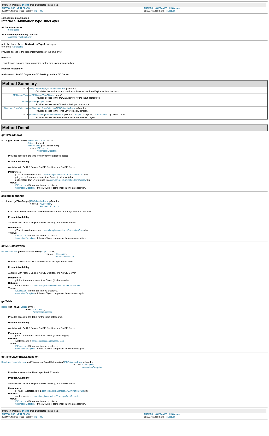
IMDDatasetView (20, 97)
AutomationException (46, 157)
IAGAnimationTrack (56, 90)
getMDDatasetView (38, 97)
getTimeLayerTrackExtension (42, 111)
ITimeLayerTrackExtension (15, 111)
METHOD (38, 11)
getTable (33, 104)
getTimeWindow (36, 118)
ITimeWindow (101, 118)
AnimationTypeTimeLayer (20, 37)
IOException (42, 154)
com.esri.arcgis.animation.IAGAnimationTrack (63, 181)
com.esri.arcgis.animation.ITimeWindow (68, 187)
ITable (25, 104)
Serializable (13, 30)
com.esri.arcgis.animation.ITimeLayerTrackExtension (56, 411)
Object (51, 97)
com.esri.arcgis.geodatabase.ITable (48, 354)
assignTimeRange (37, 90)
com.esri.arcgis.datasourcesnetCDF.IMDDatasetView (56, 296)
